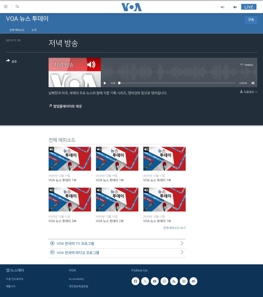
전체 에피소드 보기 (174, 228)
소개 (34, 30)
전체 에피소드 (17, 30)
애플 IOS (11, 286)
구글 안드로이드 (15, 279)
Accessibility (76, 279)
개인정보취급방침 (78, 286)
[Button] (11, 62)
